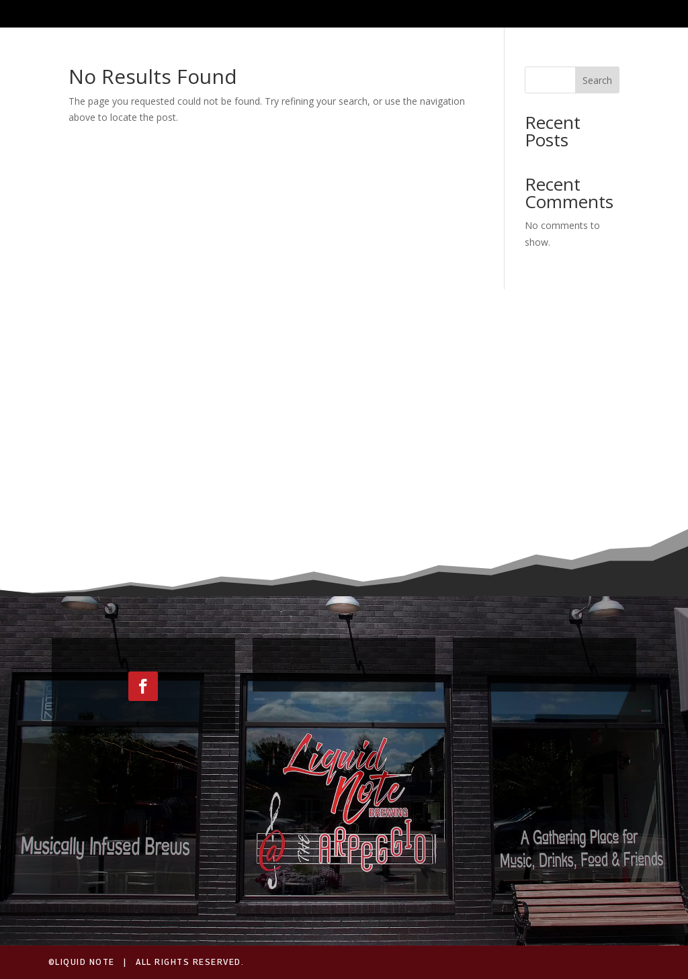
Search (597, 80)
